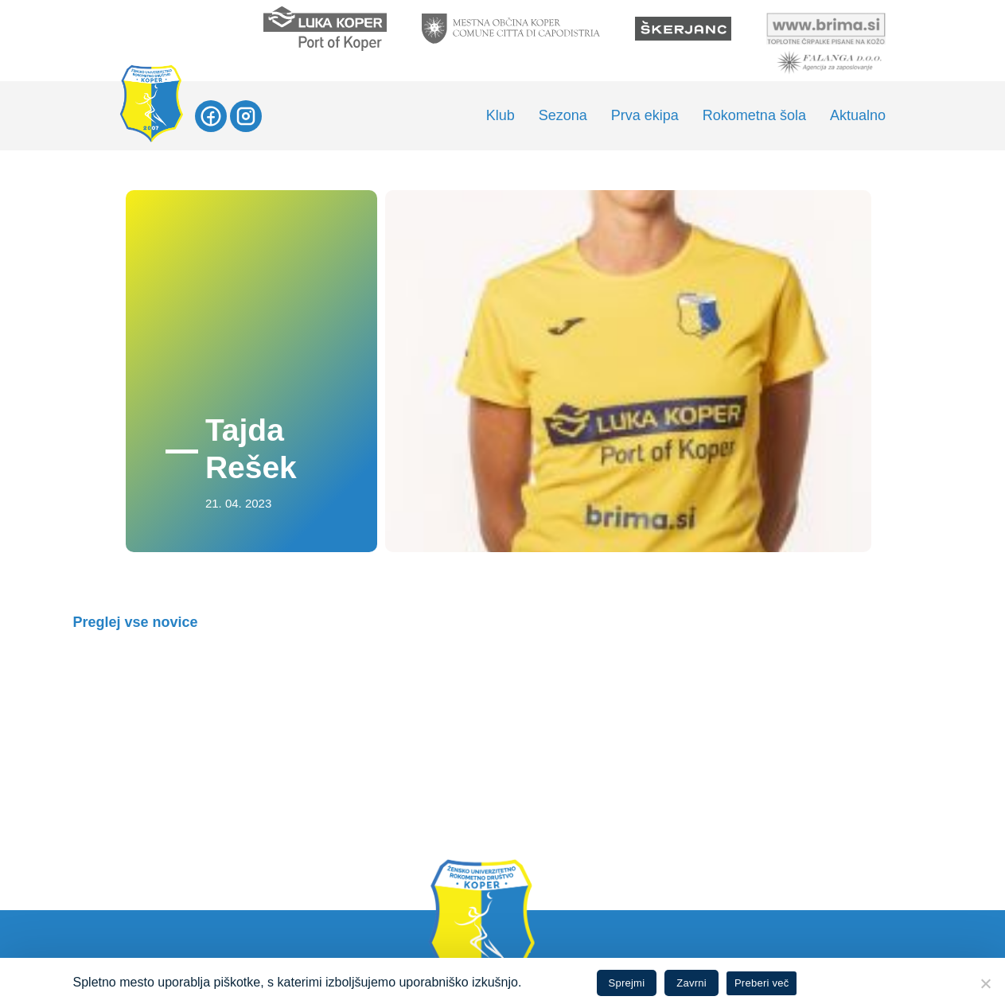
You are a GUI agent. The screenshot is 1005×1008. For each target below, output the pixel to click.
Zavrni (691, 983)
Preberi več (761, 983)
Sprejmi (627, 983)
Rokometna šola (754, 115)
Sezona (563, 115)
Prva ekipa (645, 115)
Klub (500, 115)
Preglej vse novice (135, 622)
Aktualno (858, 115)
